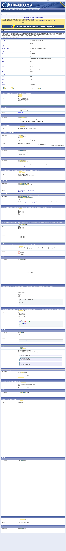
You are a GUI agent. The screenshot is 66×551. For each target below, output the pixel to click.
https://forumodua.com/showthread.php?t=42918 (26, 190)
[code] (3, 63)
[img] (2, 59)
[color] (3, 41)
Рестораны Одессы (26, 9)
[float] (3, 76)
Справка (4, 14)
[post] (3, 56)
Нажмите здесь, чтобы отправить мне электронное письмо (27, 166)
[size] (2, 43)
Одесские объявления (36, 9)
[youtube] (3, 84)
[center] (7, 48)
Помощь (51, 0)
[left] (2, 48)
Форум (3, 9)
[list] (2, 58)
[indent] (3, 50)
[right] (5, 48)
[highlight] (3, 46)
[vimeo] (3, 82)
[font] (3, 45)
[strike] (3, 81)
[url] (2, 53)
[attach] (3, 71)
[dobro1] (3, 74)
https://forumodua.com (21, 177)
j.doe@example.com (21, 165)
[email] (3, 51)
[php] (2, 64)
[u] (4, 40)
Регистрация (62, 0)
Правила (13, 9)
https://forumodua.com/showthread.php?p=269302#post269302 (28, 202)
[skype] (3, 77)
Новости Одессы (19, 9)
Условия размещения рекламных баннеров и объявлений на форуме (33, 17)
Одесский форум (20, 178)
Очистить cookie (56, 0)
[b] (2, 40)
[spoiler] (3, 79)
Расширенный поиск (60, 10)
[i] (3, 40)
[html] (3, 66)
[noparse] (3, 69)
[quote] (3, 68)
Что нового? (8, 9)
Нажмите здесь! (20, 191)
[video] (3, 61)
